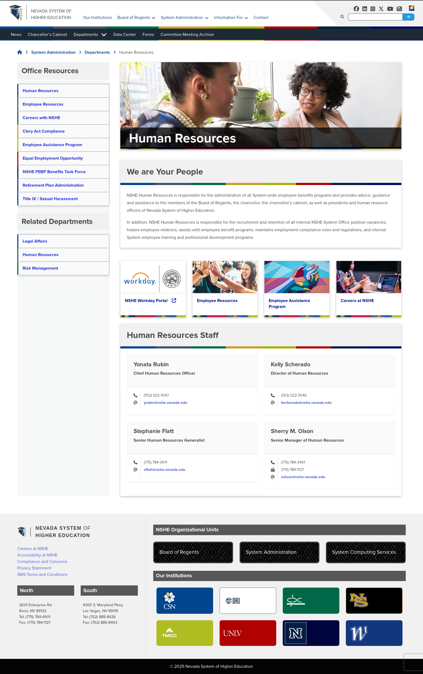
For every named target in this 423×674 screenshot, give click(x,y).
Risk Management (40, 268)
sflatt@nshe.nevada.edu (164, 469)
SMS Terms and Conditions (42, 574)
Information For (228, 17)
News (16, 34)
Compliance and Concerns (42, 561)
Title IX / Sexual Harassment (50, 199)
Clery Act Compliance (44, 131)
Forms (148, 34)
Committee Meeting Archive (187, 34)
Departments (86, 34)
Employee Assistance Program (52, 145)
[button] (410, 7)
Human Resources (41, 91)
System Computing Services (364, 552)
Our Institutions (97, 17)
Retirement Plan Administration (53, 185)
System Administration (182, 17)
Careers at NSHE (32, 548)
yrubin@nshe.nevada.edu (165, 402)
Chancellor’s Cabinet (47, 34)
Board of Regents (133, 17)
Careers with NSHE (41, 118)
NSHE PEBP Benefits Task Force (54, 172)
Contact (261, 17)
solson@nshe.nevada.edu (303, 477)
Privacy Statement (34, 568)
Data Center (124, 34)
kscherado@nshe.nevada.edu (306, 402)
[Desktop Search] (375, 17)
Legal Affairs (35, 241)
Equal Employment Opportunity (53, 158)
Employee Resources (43, 104)
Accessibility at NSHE (37, 555)
